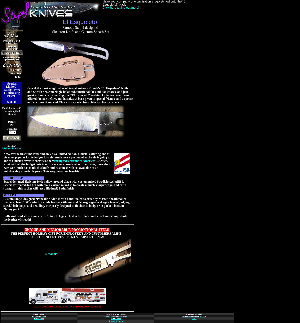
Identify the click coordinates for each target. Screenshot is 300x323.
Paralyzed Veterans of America (74, 160)
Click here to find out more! (121, 7)
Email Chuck (116, 321)
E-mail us (51, 253)
